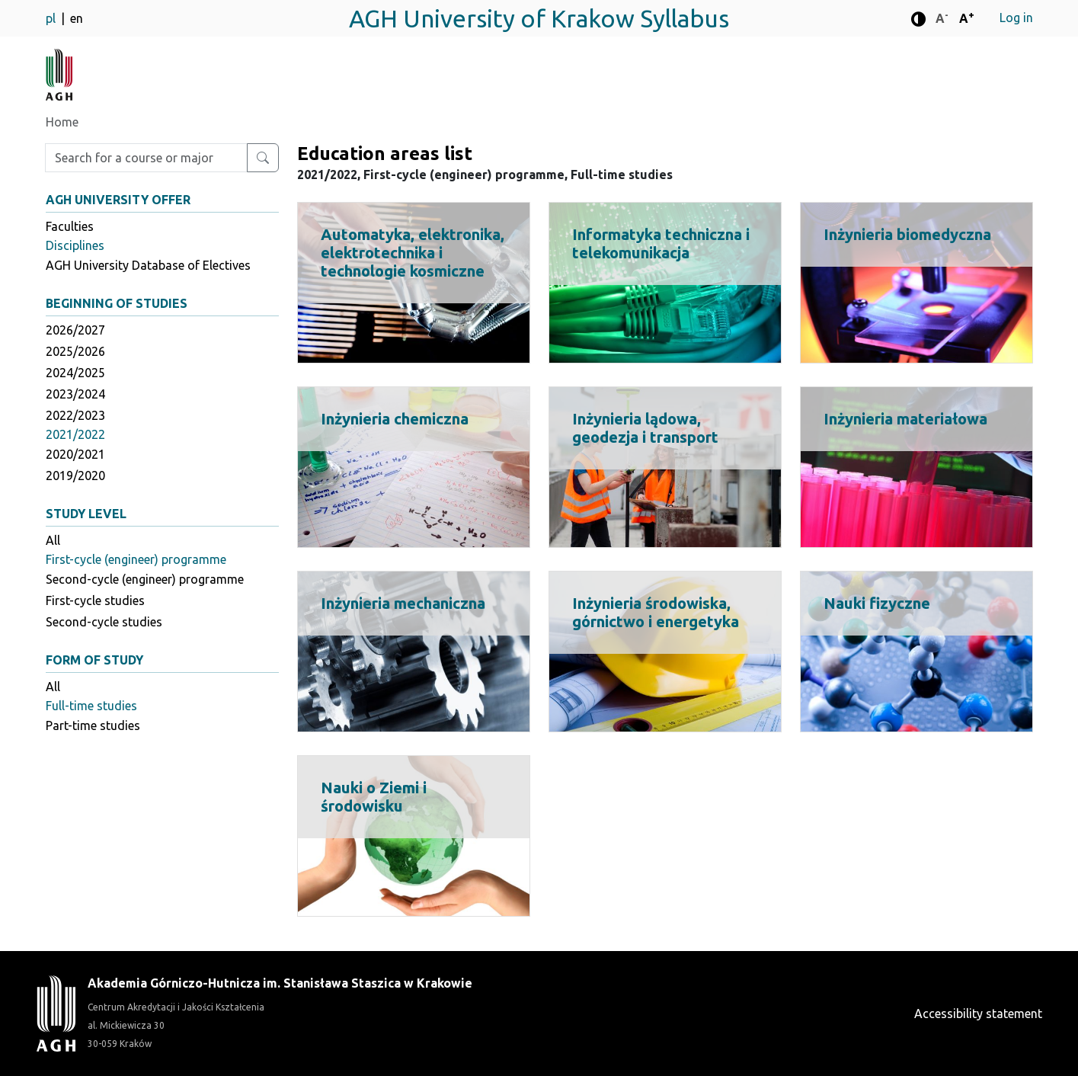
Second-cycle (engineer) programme (145, 579)
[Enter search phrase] (146, 157)
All (53, 540)
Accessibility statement (978, 1013)
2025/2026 (75, 351)
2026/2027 (75, 330)
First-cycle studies (95, 600)
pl (52, 18)
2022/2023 (75, 415)
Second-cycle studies (104, 622)
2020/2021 (75, 454)
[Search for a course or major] (263, 157)
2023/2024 (75, 394)
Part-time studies (93, 725)
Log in (1016, 17)
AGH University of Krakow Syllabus (539, 18)
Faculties (70, 226)
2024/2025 (75, 372)
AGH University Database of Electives (148, 265)
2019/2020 (75, 475)
